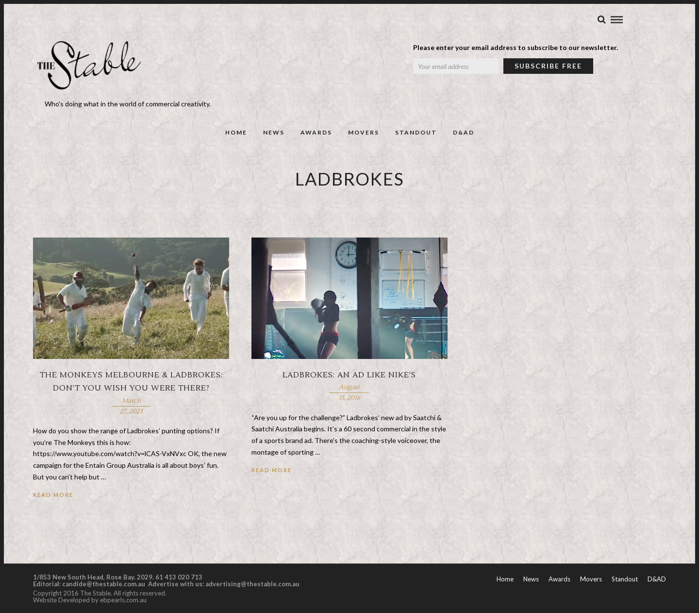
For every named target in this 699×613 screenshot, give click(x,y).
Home (236, 132)
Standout (416, 132)
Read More (53, 495)
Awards (316, 132)
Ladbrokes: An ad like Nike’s (349, 375)
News (273, 132)
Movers (363, 132)
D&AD (463, 132)
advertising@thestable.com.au (252, 584)
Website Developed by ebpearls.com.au (90, 600)
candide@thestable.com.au (104, 584)
